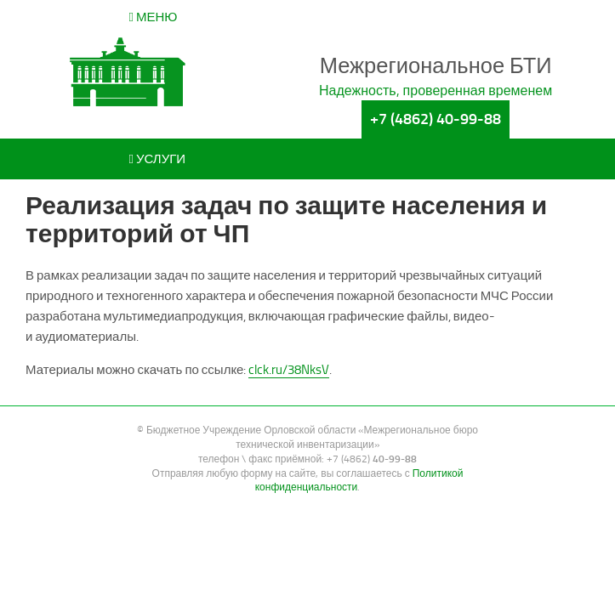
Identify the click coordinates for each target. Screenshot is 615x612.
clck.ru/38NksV (288, 369)
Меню (153, 17)
